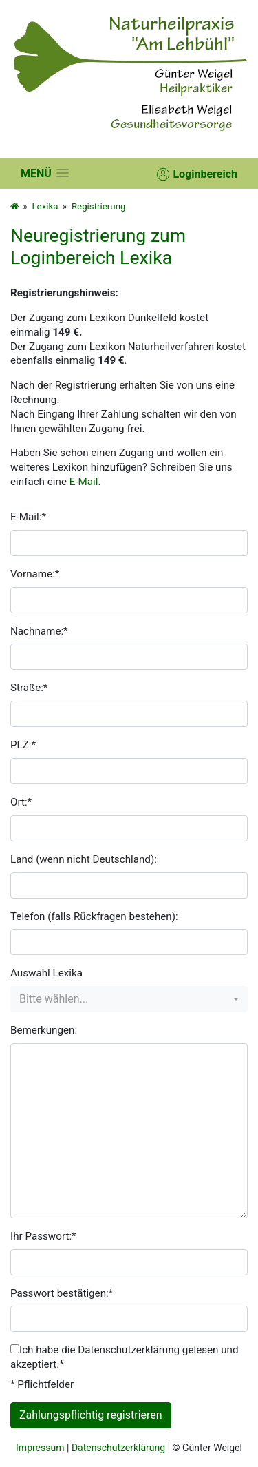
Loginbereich (196, 174)
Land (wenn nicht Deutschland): (83, 859)
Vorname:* (34, 574)
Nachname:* (39, 631)
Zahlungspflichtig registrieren (90, 1415)
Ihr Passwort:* (43, 1236)
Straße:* (28, 687)
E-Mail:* (28, 517)
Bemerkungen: (43, 1030)
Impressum (40, 1447)
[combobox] (129, 999)
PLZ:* (23, 745)
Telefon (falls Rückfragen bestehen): (94, 916)
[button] (45, 173)
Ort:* (21, 802)
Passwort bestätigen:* (61, 1293)
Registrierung (99, 206)
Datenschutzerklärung (118, 1447)
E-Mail (83, 481)
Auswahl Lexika (46, 973)
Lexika (45, 206)
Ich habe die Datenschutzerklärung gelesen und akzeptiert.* (124, 1357)
